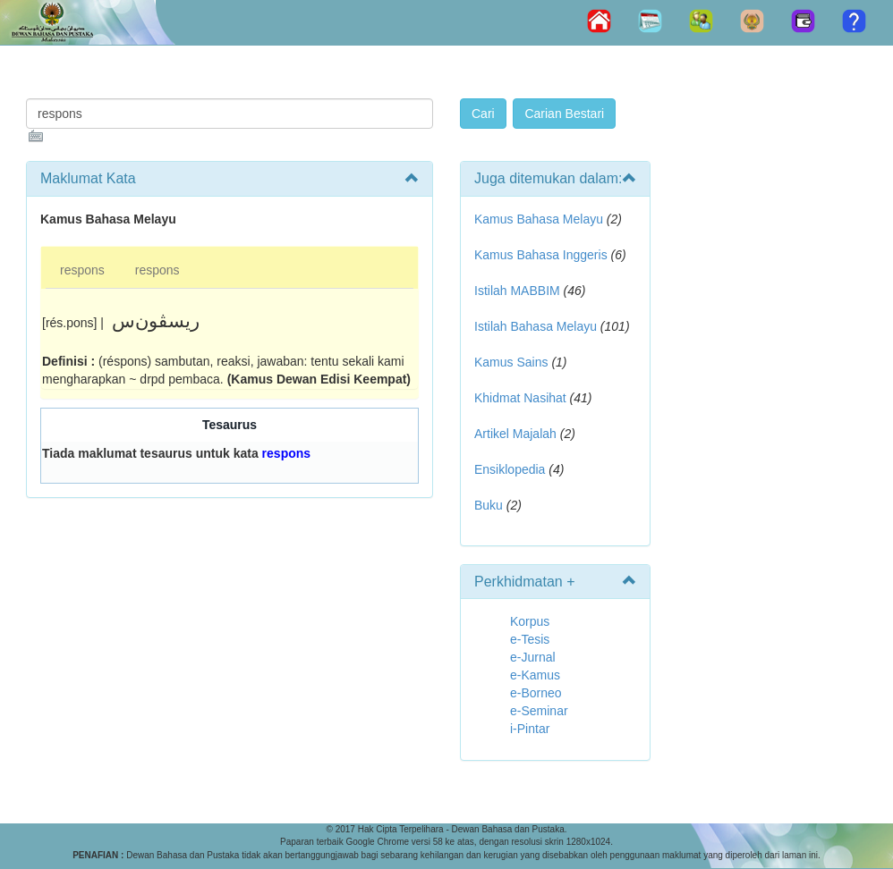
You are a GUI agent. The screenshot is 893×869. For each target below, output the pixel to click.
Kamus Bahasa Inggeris (541, 255)
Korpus (529, 621)
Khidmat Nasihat (520, 398)
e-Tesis (529, 639)
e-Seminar (539, 711)
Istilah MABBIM (517, 290)
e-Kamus (535, 675)
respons (82, 270)
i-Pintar (529, 728)
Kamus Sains (511, 362)
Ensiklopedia (509, 469)
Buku (488, 505)
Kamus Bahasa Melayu (540, 219)
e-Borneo (536, 693)
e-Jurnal (533, 657)
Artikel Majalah (515, 433)
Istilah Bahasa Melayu (535, 326)
